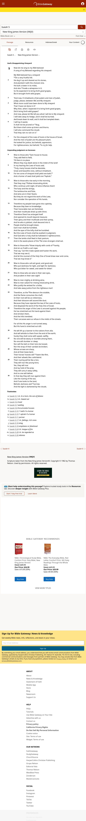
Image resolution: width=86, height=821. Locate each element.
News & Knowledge (34, 678)
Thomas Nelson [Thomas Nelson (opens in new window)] (32, 769)
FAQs (28, 708)
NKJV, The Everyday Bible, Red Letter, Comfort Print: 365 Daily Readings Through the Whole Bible (56, 561)
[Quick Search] (39, 27)
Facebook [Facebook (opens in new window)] (30, 790)
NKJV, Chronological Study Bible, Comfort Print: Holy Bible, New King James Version (28, 560)
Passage (5, 42)
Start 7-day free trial (14, 493)
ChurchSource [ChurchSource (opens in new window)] (32, 757)
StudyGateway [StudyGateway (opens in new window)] (32, 754)
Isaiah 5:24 (14, 429)
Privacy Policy (61, 659)
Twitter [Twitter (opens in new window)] (29, 802)
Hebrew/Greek (29, 42)
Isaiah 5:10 (14, 411)
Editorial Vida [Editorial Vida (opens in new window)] (31, 766)
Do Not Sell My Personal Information (42, 730)
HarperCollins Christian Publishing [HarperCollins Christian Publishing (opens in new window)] (40, 760)
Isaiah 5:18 (14, 423)
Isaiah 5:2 (14, 399)
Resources (16, 42)
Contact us (30, 721)
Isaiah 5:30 (14, 435)
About (28, 675)
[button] (82, 3)
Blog (28, 691)
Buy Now (20, 579)
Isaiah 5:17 (14, 420)
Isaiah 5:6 (14, 402)
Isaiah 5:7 (14, 405)
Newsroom (30, 694)
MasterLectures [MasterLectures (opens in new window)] (32, 779)
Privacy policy (32, 724)
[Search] (81, 27)
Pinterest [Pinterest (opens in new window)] (30, 796)
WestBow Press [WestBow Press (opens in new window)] (32, 772)
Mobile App (31, 685)
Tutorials (30, 712)
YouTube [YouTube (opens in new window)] (30, 806)
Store (28, 688)
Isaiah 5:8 (14, 408)
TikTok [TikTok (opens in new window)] (29, 799)
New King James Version (18, 457)
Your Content (44, 42)
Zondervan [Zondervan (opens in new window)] (30, 775)
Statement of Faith (34, 682)
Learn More (32, 493)
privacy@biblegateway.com (12, 661)
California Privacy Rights (37, 727)
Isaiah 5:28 (14, 432)
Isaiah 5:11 (14, 417)
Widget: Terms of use (35, 739)
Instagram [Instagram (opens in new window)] (30, 793)
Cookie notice (32, 733)
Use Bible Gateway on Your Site (39, 715)
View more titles (43, 588)
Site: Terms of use (33, 736)
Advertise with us (33, 718)
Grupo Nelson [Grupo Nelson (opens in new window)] (32, 763)
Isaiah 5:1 (14, 396)
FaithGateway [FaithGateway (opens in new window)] (32, 751)
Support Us (31, 697)
